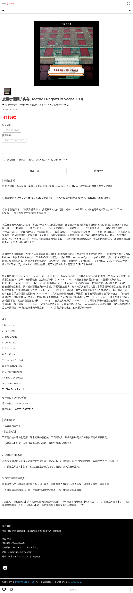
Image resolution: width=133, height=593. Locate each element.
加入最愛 (9, 159)
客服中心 (47, 531)
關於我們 (12, 531)
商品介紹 (34, 170)
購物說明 (21, 531)
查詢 (4, 531)
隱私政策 (57, 531)
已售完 (73, 589)
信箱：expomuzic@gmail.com (17, 552)
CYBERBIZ (76, 582)
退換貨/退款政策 (34, 531)
